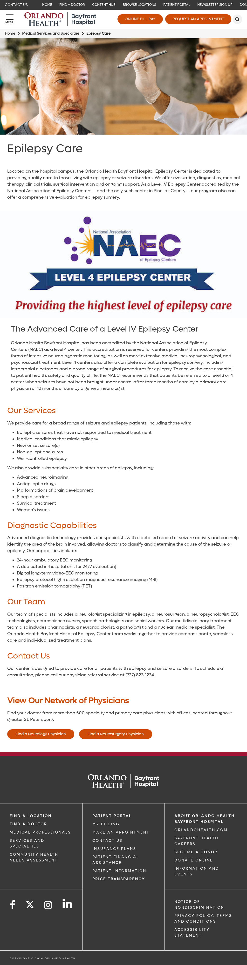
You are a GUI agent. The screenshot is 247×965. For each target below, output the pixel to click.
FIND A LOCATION (31, 816)
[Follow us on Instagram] (48, 905)
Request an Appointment (198, 18)
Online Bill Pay (140, 18)
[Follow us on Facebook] (13, 905)
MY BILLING (106, 824)
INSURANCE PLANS (114, 848)
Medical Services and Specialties (50, 33)
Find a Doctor (28, 824)
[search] (237, 19)
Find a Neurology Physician (41, 734)
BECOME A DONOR (196, 852)
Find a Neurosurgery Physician (116, 734)
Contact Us (16, 4)
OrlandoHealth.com (201, 830)
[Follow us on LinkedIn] (67, 903)
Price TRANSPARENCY (118, 879)
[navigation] (123, 5)
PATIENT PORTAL (112, 816)
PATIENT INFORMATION (119, 870)
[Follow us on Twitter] (30, 903)
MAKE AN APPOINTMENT (121, 832)
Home (10, 33)
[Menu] (9, 19)
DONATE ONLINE (193, 860)
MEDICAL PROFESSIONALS (40, 832)
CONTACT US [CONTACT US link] (107, 840)
